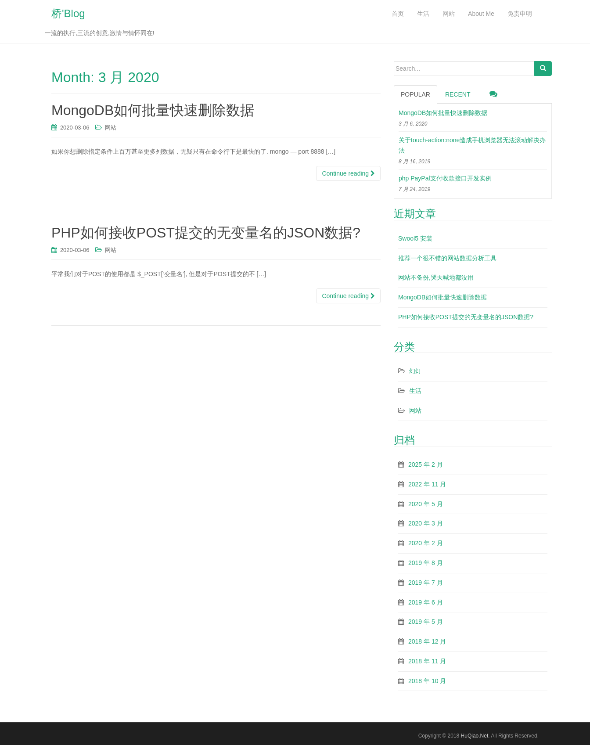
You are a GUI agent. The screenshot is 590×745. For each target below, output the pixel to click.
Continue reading (348, 173)
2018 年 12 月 (427, 641)
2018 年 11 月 (427, 661)
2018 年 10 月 (427, 680)
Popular (415, 94)
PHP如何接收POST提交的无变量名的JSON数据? (205, 233)
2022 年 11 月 (427, 484)
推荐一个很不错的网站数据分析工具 (447, 258)
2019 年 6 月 (425, 602)
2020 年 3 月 (425, 523)
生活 (415, 390)
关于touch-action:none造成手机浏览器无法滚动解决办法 (472, 145)
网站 (110, 127)
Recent (458, 94)
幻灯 (415, 370)
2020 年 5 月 (425, 503)
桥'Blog (68, 13)
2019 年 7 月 (425, 582)
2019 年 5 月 (425, 621)
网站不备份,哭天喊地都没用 (436, 277)
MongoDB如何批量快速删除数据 (152, 110)
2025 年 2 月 (425, 464)
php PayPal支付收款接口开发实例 (445, 178)
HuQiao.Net (475, 736)
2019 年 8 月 (425, 562)
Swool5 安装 (415, 238)
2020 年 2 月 (425, 543)
